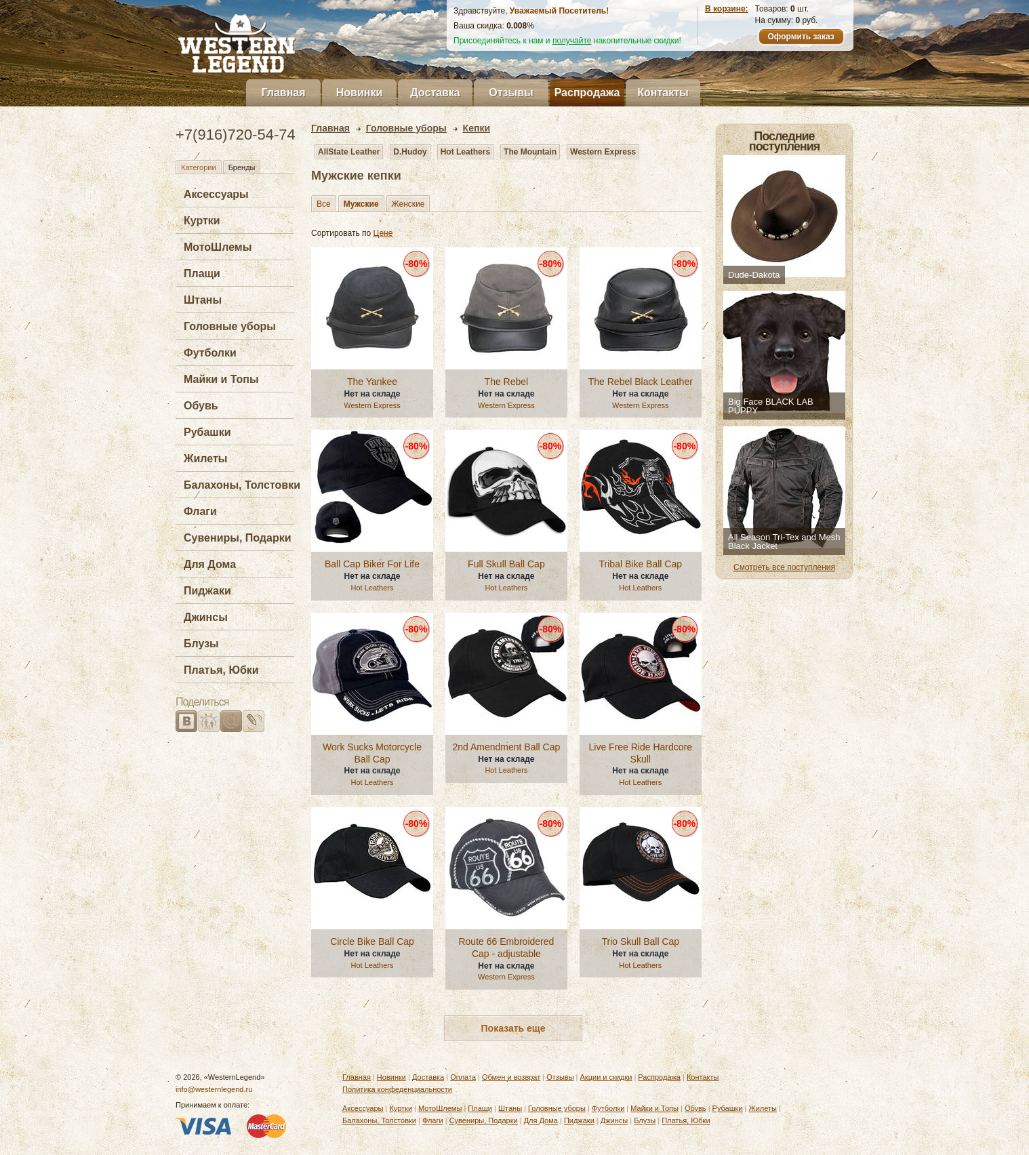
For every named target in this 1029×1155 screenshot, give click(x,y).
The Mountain (530, 152)
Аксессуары (216, 194)
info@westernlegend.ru (214, 1089)
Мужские (361, 204)
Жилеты (205, 458)
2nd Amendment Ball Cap (507, 747)
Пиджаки (207, 590)
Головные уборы (230, 326)
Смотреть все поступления (784, 567)
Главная (283, 92)
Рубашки (207, 432)
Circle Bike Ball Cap (372, 941)
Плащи (202, 273)
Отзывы (511, 92)
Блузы (201, 643)
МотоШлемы (217, 247)
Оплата (463, 1077)
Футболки (210, 353)
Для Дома (210, 564)
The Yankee (372, 381)
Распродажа (587, 92)
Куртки (202, 220)
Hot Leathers (465, 152)
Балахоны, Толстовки (242, 485)
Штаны (203, 300)
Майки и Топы (221, 379)
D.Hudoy (409, 152)
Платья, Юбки (221, 670)
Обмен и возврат (511, 1077)
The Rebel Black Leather (640, 381)
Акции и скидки (606, 1077)
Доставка (435, 92)
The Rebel (507, 381)
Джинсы (206, 617)
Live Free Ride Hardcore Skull (641, 753)
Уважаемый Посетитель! (559, 11)
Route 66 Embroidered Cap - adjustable (506, 947)
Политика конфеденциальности (397, 1089)
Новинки (359, 92)
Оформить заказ (800, 36)
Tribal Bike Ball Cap (640, 564)
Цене (383, 233)
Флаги (200, 511)
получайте (572, 40)
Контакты (662, 92)
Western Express (603, 152)
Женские (408, 204)
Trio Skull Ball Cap (640, 941)
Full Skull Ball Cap (506, 564)
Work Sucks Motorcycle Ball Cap (372, 753)
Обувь (201, 405)
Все (324, 204)
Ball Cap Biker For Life (372, 564)
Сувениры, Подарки (237, 538)
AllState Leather (349, 152)
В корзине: (726, 9)
